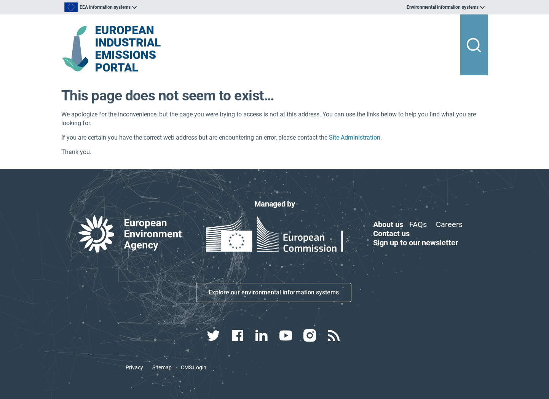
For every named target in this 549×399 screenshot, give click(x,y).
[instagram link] (310, 335)
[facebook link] (238, 335)
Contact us (391, 233)
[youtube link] (286, 335)
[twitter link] (214, 335)
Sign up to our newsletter (415, 242)
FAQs (418, 224)
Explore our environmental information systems (274, 292)
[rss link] (334, 335)
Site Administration (354, 137)
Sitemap (162, 367)
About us (388, 224)
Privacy (134, 367)
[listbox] (138, 7)
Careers (449, 224)
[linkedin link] (262, 335)
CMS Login (193, 367)
